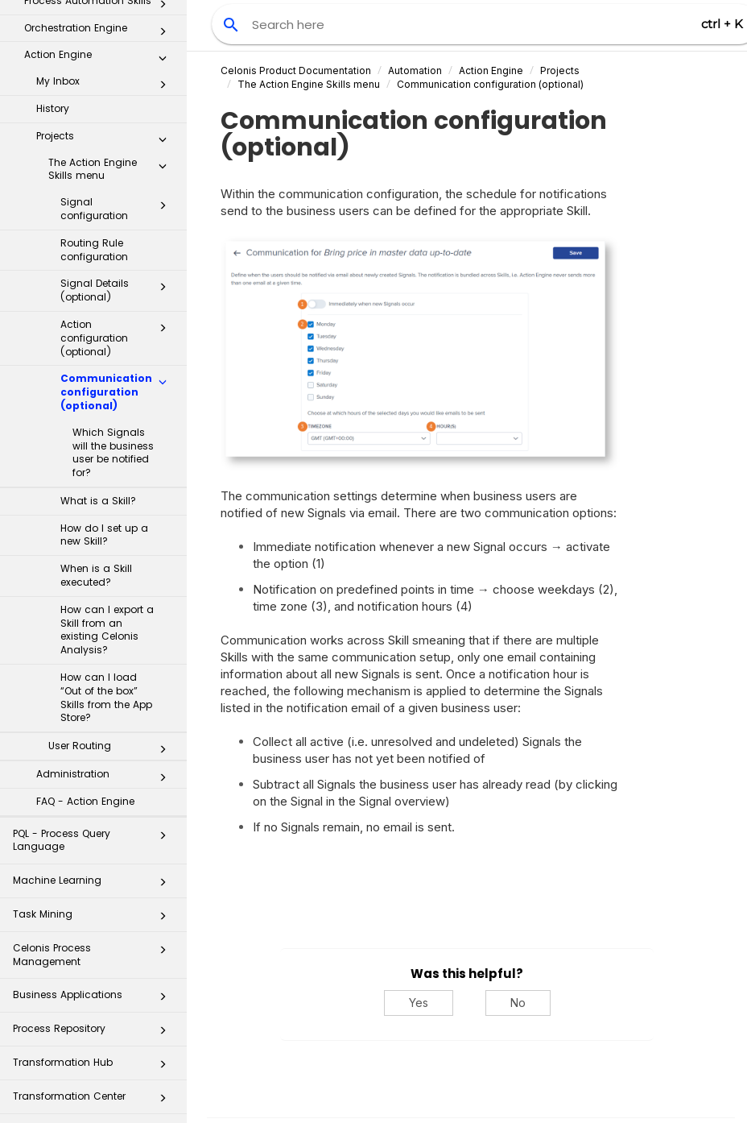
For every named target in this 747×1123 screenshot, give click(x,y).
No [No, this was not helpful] (518, 1002)
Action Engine (491, 70)
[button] (162, 35)
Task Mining (94, 810)
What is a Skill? (98, 393)
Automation (415, 70)
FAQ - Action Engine (85, 693)
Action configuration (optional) (117, 230)
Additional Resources (94, 1059)
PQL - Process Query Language (94, 732)
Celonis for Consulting (94, 1026)
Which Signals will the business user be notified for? (113, 344)
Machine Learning (94, 777)
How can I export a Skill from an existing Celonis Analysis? (107, 522)
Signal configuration (117, 100)
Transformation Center (94, 992)
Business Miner (94, 1093)
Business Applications (94, 891)
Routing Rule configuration (94, 141)
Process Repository (94, 925)
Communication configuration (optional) (117, 284)
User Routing (111, 641)
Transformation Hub (94, 959)
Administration (105, 669)
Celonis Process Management (94, 846)
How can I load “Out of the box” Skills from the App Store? (106, 589)
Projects (105, 31)
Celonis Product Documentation (296, 70)
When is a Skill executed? (96, 467)
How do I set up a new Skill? (104, 427)
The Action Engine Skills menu (111, 61)
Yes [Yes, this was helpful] (418, 1002)
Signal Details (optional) (117, 182)
